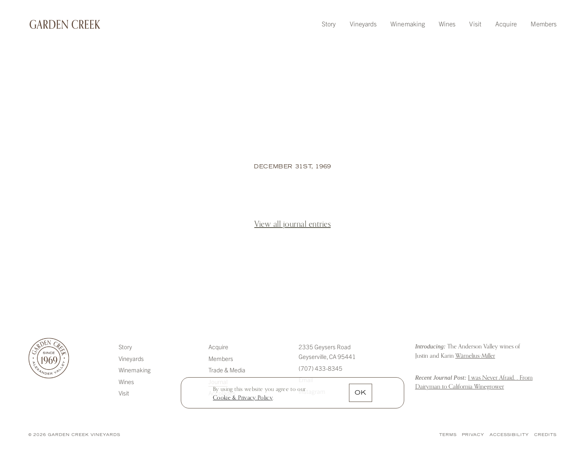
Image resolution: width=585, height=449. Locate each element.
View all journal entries (292, 224)
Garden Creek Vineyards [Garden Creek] (48, 358)
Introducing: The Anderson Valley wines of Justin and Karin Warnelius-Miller (399, 352)
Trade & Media (226, 370)
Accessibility (509, 435)
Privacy (473, 435)
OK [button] (360, 393)
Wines (447, 23)
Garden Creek (65, 24)
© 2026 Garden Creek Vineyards (74, 435)
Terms (448, 435)
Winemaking (407, 23)
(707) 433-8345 (320, 368)
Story (329, 23)
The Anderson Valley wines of (467, 351)
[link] (243, 397)
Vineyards (363, 23)
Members (544, 23)
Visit (475, 23)
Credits (545, 435)
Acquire (506, 23)
